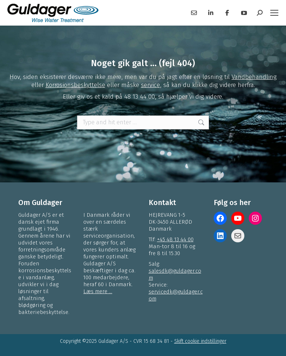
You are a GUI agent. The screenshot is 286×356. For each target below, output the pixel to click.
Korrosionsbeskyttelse (75, 85)
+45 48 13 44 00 (175, 239)
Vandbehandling (254, 77)
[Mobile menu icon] (274, 12)
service (150, 85)
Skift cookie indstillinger (200, 341)
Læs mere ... (97, 291)
